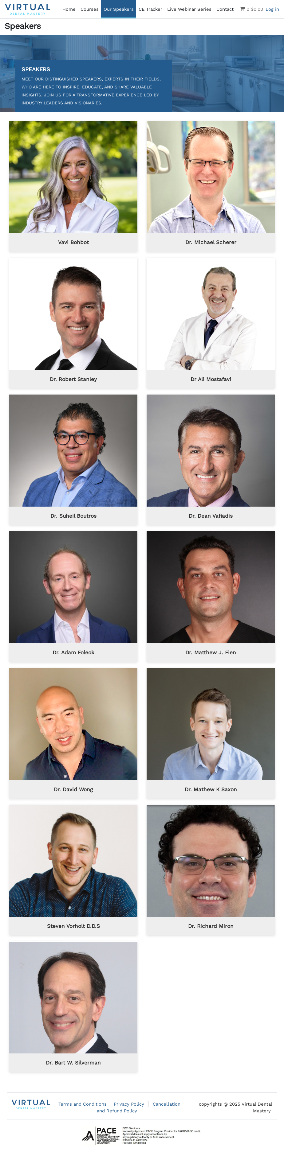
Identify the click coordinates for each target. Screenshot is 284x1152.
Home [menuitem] (69, 9)
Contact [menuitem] (225, 9)
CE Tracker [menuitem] (150, 9)
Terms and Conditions (83, 1104)
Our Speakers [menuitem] (119, 9)
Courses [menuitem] (90, 9)
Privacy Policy (130, 1104)
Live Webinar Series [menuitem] (189, 9)
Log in (272, 9)
